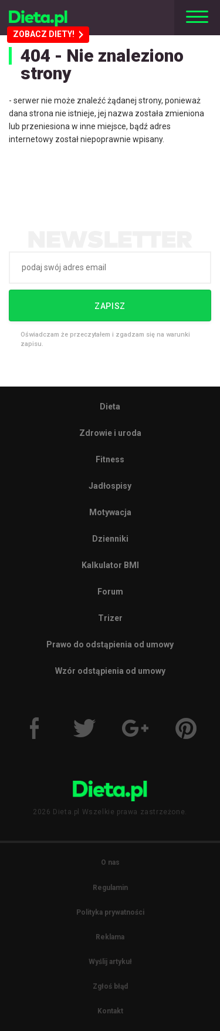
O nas (110, 862)
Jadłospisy (110, 486)
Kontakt (110, 1011)
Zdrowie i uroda (110, 433)
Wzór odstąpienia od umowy (110, 671)
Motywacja (110, 512)
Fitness (110, 459)
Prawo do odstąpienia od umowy (110, 644)
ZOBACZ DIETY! (48, 34)
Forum (110, 591)
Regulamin (110, 888)
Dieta (110, 406)
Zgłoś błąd (110, 986)
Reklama (110, 937)
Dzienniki (110, 538)
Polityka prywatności (110, 912)
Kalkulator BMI (110, 565)
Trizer (110, 618)
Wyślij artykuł (110, 962)
